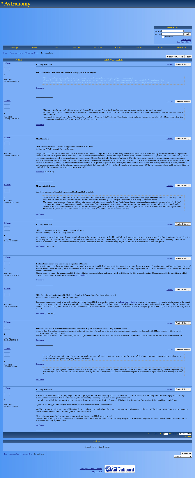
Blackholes (187, 436)
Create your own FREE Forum (91, 469)
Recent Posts (181, 47)
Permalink (170, 64)
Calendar (139, 47)
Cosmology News (32, 53)
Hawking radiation (81, 275)
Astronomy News (16, 53)
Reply (188, 57)
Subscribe (186, 453)
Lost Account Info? (184, 42)
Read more (40, 88)
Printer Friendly (183, 64)
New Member (186, 40)
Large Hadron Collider (128, 302)
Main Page (14, 47)
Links (55, 47)
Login (187, 34)
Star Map (118, 47)
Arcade (160, 47)
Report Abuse (97, 471)
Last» (156, 434)
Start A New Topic (175, 57)
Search (34, 47)
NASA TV (76, 47)
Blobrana (7, 63)
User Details (97, 47)
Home (5, 53)
